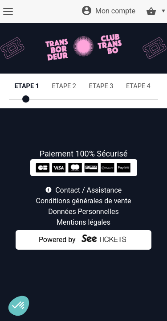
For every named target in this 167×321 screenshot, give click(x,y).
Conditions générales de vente (83, 201)
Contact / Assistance (88, 190)
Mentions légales (83, 222)
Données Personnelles (83, 211)
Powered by (57, 239)
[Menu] (8, 11)
